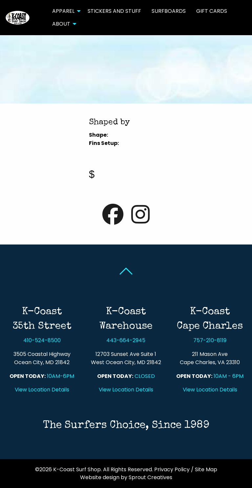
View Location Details (42, 389)
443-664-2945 (125, 340)
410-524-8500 (42, 340)
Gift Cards (211, 11)
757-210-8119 (209, 340)
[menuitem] (64, 11)
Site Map (206, 469)
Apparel (63, 11)
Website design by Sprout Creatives (126, 477)
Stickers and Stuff (114, 11)
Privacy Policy (172, 469)
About (61, 24)
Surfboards (169, 11)
